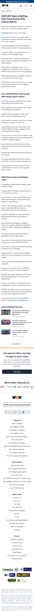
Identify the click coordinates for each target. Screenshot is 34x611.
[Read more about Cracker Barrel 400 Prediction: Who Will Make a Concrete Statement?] (22, 313)
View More (17, 344)
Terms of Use (17, 546)
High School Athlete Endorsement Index (17, 446)
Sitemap (17, 530)
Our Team (17, 504)
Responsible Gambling (17, 510)
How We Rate (17, 507)
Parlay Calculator (17, 440)
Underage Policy (17, 549)
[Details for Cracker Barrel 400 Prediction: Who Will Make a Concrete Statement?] (6, 313)
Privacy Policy (17, 543)
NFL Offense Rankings (17, 449)
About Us (17, 501)
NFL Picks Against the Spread (17, 456)
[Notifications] (20, 5)
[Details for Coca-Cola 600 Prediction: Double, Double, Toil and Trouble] (6, 334)
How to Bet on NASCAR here (18, 300)
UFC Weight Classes (17, 427)
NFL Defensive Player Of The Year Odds (17, 481)
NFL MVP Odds (17, 475)
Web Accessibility (17, 526)
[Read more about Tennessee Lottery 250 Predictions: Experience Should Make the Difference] (22, 323)
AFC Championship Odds (17, 472)
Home (3, 11)
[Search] (26, 6)
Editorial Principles (17, 539)
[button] (31, 6)
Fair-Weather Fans (17, 433)
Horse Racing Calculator (17, 443)
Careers (17, 514)
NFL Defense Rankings (17, 452)
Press (17, 517)
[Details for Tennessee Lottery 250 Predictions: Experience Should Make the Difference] (6, 323)
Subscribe (17, 372)
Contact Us (17, 498)
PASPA (15, 54)
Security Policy (17, 559)
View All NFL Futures (17, 488)
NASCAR (9, 11)
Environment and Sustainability (17, 520)
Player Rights (17, 552)
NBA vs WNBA (17, 424)
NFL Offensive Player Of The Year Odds (17, 478)
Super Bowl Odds (17, 465)
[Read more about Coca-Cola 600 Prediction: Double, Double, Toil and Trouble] (22, 333)
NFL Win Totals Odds (17, 485)
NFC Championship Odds (17, 469)
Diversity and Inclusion (17, 523)
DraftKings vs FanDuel (17, 430)
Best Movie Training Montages (17, 436)
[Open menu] (31, 6)
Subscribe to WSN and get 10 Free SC (18, 1)
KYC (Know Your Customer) (17, 555)
